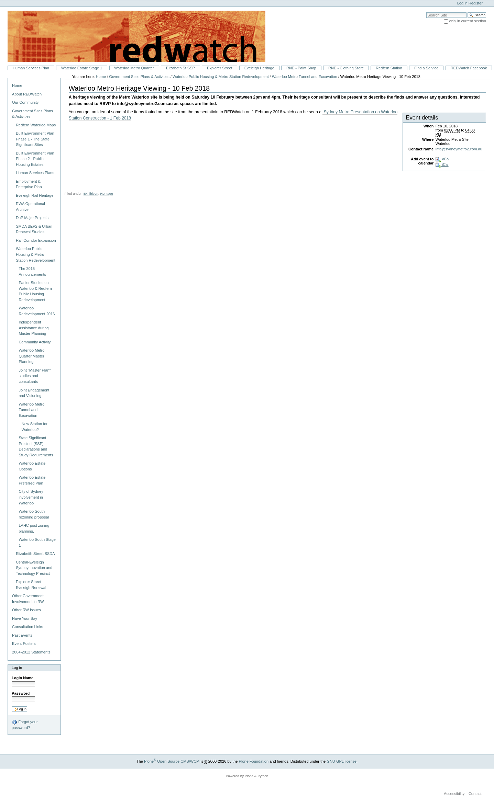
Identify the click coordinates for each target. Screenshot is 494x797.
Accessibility (454, 794)
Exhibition (91, 193)
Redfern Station (389, 68)
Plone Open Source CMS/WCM (171, 761)
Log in (462, 3)
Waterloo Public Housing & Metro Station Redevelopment (221, 77)
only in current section (467, 21)
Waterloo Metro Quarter (134, 68)
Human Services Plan (31, 68)
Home (17, 85)
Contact (475, 794)
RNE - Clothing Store (346, 68)
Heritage (106, 193)
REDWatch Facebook (469, 68)
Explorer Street (219, 68)
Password (21, 693)
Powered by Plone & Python (247, 776)
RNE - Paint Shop (301, 68)
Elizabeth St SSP (180, 68)
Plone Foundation (253, 761)
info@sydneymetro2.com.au (459, 149)
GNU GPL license (341, 761)
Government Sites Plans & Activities (139, 77)
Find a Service (426, 68)
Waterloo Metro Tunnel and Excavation (304, 77)
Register (476, 3)
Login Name (22, 678)
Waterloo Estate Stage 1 (81, 68)
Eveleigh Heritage (259, 68)
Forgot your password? (24, 724)
